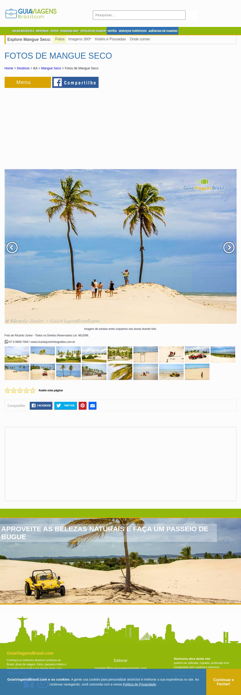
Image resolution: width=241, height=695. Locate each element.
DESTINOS (42, 31)
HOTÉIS (112, 31)
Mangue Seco (51, 68)
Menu (23, 82)
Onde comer (140, 39)
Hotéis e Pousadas (110, 39)
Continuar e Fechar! (223, 682)
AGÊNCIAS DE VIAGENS (162, 31)
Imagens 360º (79, 39)
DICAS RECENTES (23, 31)
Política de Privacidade (139, 684)
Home (9, 68)
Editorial (120, 661)
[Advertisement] (55, 126)
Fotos (59, 39)
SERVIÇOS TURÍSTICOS (132, 31)
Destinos (23, 68)
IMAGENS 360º (70, 31)
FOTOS (54, 31)
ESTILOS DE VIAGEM (93, 31)
